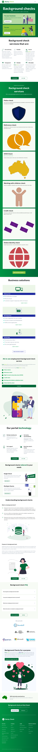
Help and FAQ (22, 729)
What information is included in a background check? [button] (19, 609)
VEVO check (4, 731)
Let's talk (23, 78)
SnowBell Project (21, 653)
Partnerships (31, 731)
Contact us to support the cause (12, 659)
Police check (4, 725)
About (12, 725)
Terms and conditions (23, 727)
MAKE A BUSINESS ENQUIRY (19, 272)
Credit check (7, 377)
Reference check (8, 372)
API (29, 729)
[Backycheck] (8, 1)
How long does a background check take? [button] (19, 591)
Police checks (7, 369)
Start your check (15, 710)
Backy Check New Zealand (13, 737)
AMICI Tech (13, 731)
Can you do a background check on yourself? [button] (19, 597)
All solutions (31, 725)
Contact (12, 733)
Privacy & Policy (22, 725)
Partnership (7, 337)
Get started (15, 78)
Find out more (8, 21)
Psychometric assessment (4, 742)
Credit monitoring (4, 736)
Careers (12, 729)
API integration (7, 315)
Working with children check (5, 734)
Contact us (19, 386)
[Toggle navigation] (35, 2)
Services (12, 727)
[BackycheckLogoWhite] (8, 719)
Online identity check (9, 382)
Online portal (7, 293)
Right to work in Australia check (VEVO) (13, 375)
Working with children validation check (13, 380)
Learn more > (24, 303)
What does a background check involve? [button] (19, 603)
